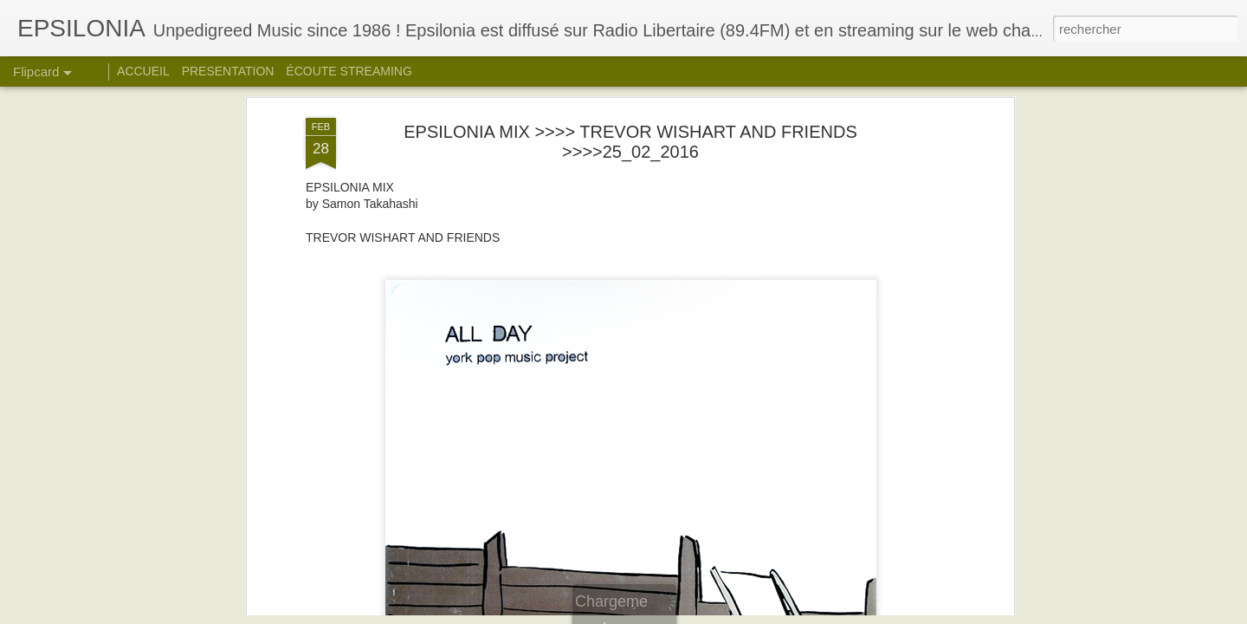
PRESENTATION (228, 71)
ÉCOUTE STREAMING (348, 71)
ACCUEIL (143, 71)
